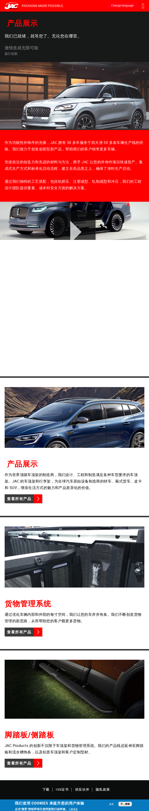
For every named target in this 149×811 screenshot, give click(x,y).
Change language (122, 5)
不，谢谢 (125, 804)
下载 (46, 789)
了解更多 (73, 809)
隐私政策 (103, 789)
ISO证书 (62, 789)
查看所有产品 (19, 498)
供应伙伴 (82, 789)
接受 (111, 804)
